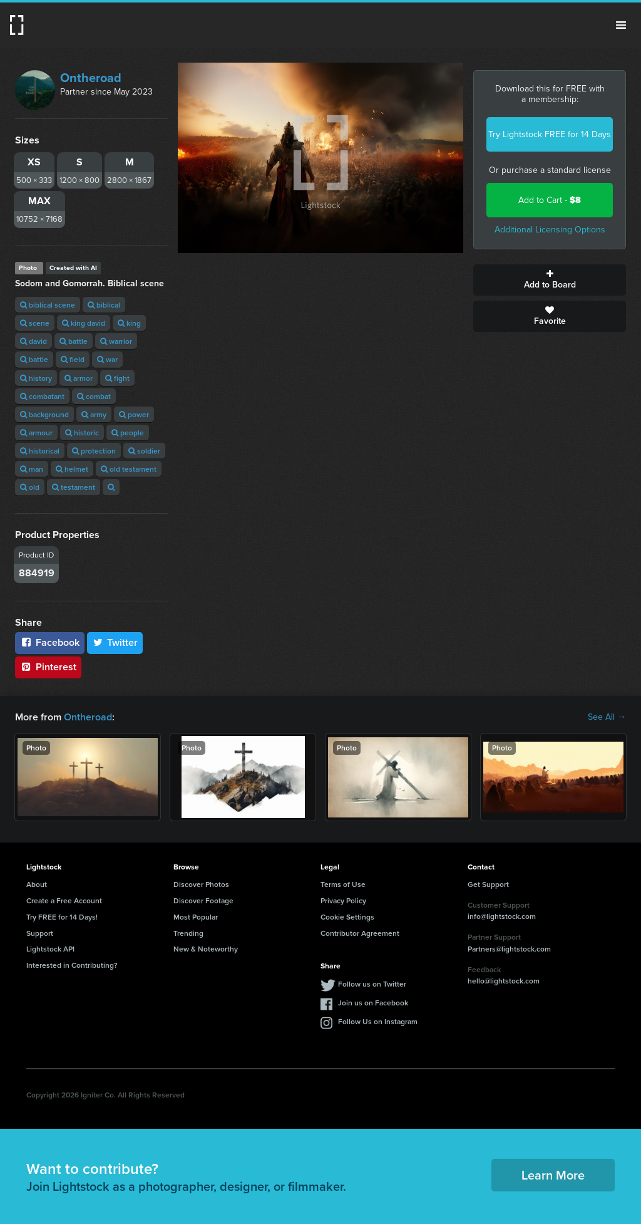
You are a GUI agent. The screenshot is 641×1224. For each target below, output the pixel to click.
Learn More (553, 1175)
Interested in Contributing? (72, 965)
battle (73, 341)
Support (39, 933)
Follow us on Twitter (372, 983)
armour (36, 432)
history (36, 378)
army (93, 414)
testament (73, 487)
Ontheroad (90, 77)
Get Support (488, 884)
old (29, 487)
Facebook (49, 642)
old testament (128, 469)
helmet (72, 469)
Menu (621, 25)
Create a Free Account (64, 900)
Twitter (115, 642)
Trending (188, 933)
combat (94, 396)
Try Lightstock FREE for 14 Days (549, 134)
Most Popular (195, 916)
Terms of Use (343, 884)
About (36, 884)
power (134, 414)
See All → (607, 717)
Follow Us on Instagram (378, 1021)
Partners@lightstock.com (509, 948)
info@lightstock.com (502, 916)
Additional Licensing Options (550, 229)
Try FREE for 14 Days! (62, 916)
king (129, 323)
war (107, 359)
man (31, 469)
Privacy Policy (343, 900)
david (33, 341)
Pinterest (48, 667)
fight (117, 378)
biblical (104, 304)
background (44, 414)
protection (94, 450)
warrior (116, 341)
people (127, 432)
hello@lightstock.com (504, 980)
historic (82, 432)
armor (78, 378)
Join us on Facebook (373, 1002)
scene (34, 323)
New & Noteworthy (205, 948)
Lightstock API (50, 948)
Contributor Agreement (359, 933)
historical (39, 450)
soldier (144, 450)
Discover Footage (203, 900)
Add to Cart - (549, 200)
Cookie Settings (347, 916)
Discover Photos (201, 884)
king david (83, 323)
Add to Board (549, 280)
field (73, 359)
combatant (42, 396)
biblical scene (47, 304)
